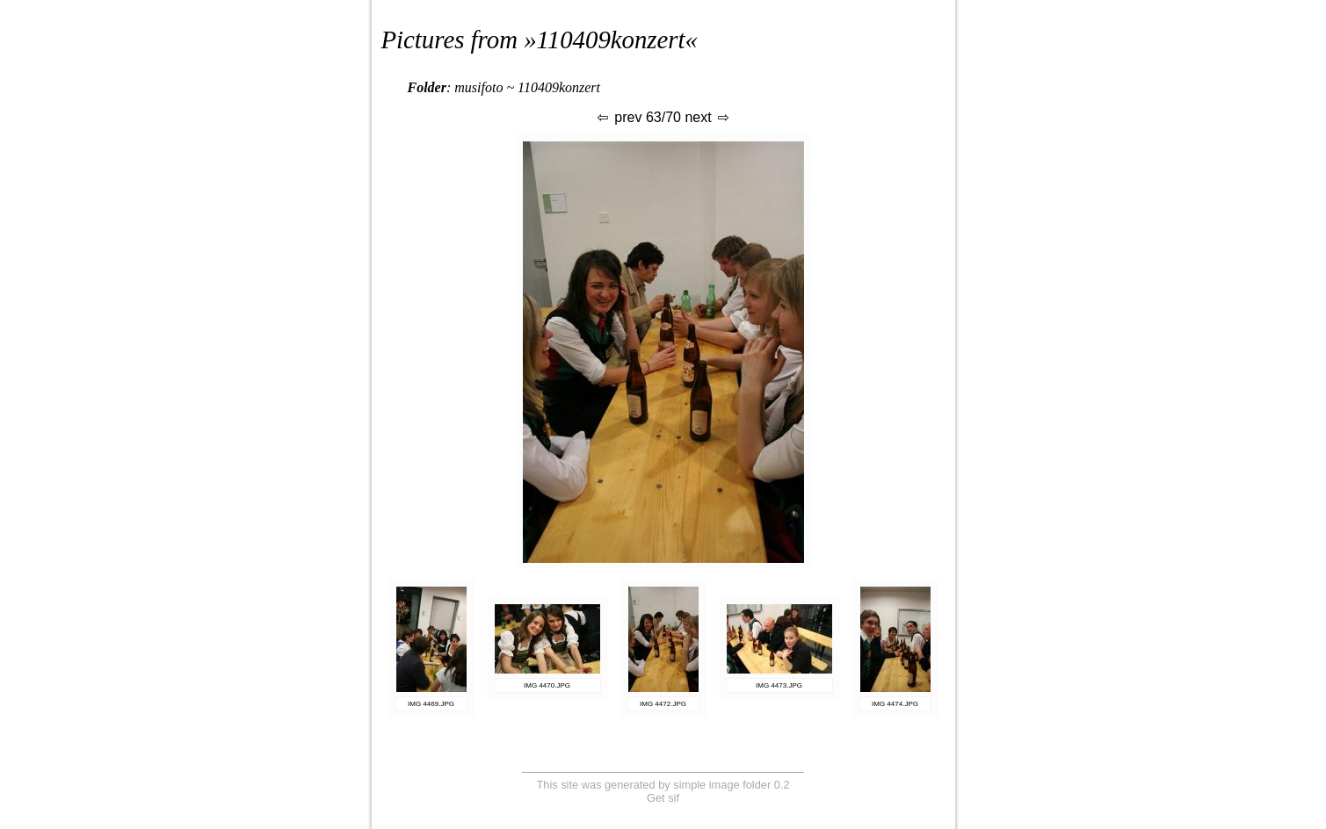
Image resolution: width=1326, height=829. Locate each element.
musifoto (478, 87)
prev (618, 117)
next (708, 117)
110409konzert (611, 39)
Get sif (663, 797)
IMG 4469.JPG (431, 704)
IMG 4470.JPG (547, 685)
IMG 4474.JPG (895, 704)
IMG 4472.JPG (663, 704)
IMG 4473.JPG (779, 685)
